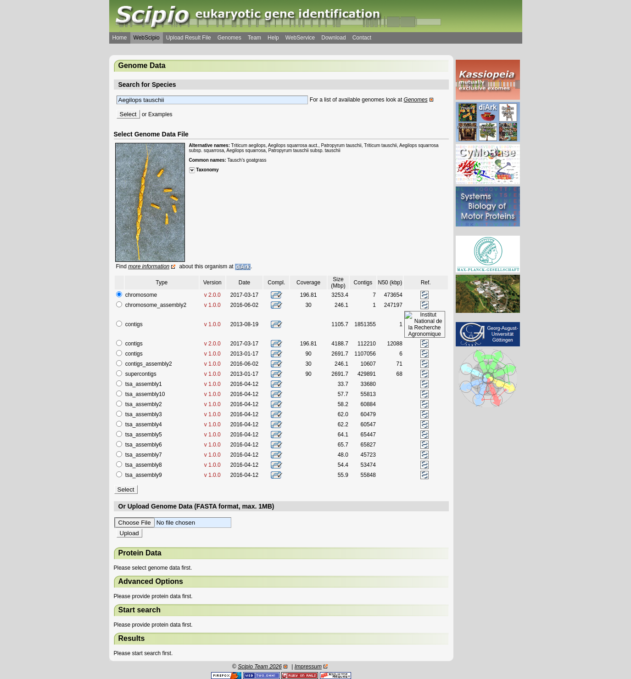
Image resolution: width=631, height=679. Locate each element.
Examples (160, 114)
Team (254, 37)
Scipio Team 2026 (260, 666)
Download (333, 37)
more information (148, 266)
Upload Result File (188, 37)
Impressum (308, 666)
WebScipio (147, 37)
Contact (361, 37)
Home (119, 37)
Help (273, 37)
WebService (300, 37)
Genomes (229, 37)
